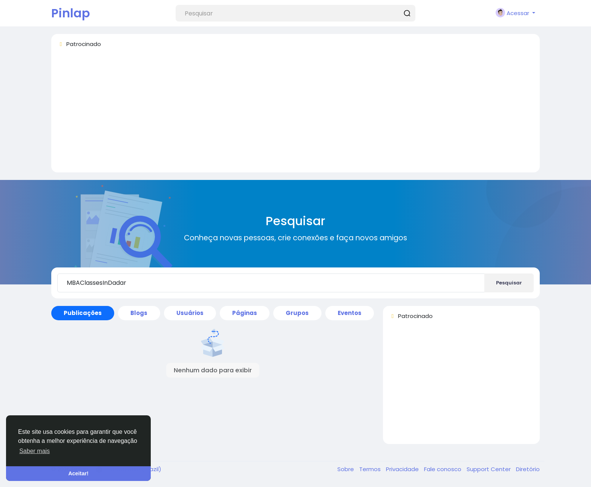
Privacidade (403, 469)
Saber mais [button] (34, 451)
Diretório (528, 469)
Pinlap (70, 13)
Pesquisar (509, 282)
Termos (370, 469)
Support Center (489, 469)
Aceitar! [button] (78, 473)
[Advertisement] (283, 113)
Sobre (346, 469)
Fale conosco (443, 469)
